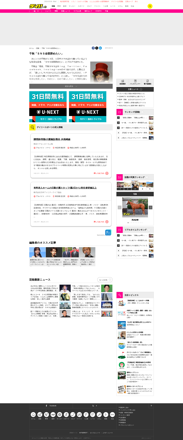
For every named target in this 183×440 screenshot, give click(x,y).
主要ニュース (133, 89)
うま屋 (105, 6)
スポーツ (81, 6)
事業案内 (123, 422)
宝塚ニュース (65, 11)
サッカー (72, 6)
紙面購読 (123, 84)
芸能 (53, 6)
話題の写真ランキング (135, 177)
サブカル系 (77, 11)
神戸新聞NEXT (83, 432)
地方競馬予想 (64, 1)
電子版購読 (147, 84)
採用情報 (123, 420)
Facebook (53, 406)
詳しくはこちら (101, 173)
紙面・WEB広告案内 (126, 412)
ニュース (48, 11)
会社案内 (123, 417)
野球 (59, 6)
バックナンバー (135, 84)
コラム (120, 6)
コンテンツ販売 (125, 415)
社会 (132, 6)
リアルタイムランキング (136, 230)
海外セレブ (88, 11)
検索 (150, 6)
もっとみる (103, 280)
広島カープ (129, 1)
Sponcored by (104, 232)
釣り (136, 1)
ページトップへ (151, 405)
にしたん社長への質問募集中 (99, 1)
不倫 (106, 11)
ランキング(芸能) (132, 112)
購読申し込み (124, 407)
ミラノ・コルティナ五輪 (79, 1)
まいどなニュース (95, 432)
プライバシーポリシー (127, 425)
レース (112, 6)
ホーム (31, 48)
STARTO (98, 11)
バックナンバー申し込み (127, 410)
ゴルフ (89, 6)
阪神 (64, 6)
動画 (126, 6)
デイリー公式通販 (117, 1)
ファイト (97, 6)
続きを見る (69, 86)
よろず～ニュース (108, 432)
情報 (56, 11)
